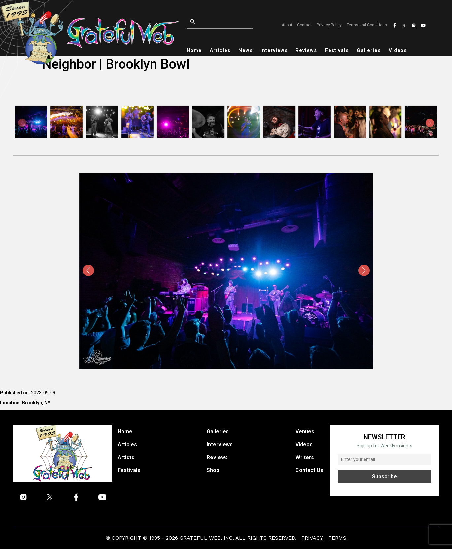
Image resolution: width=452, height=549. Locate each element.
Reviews (306, 50)
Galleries (369, 50)
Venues (305, 431)
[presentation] (22, 123)
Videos (398, 50)
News (245, 50)
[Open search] (224, 22)
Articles (220, 50)
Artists (126, 457)
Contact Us (309, 470)
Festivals (337, 50)
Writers (305, 457)
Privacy (312, 538)
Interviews (274, 50)
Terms (337, 538)
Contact (304, 25)
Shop (213, 470)
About (287, 25)
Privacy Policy (329, 25)
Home (194, 50)
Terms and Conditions (367, 25)
